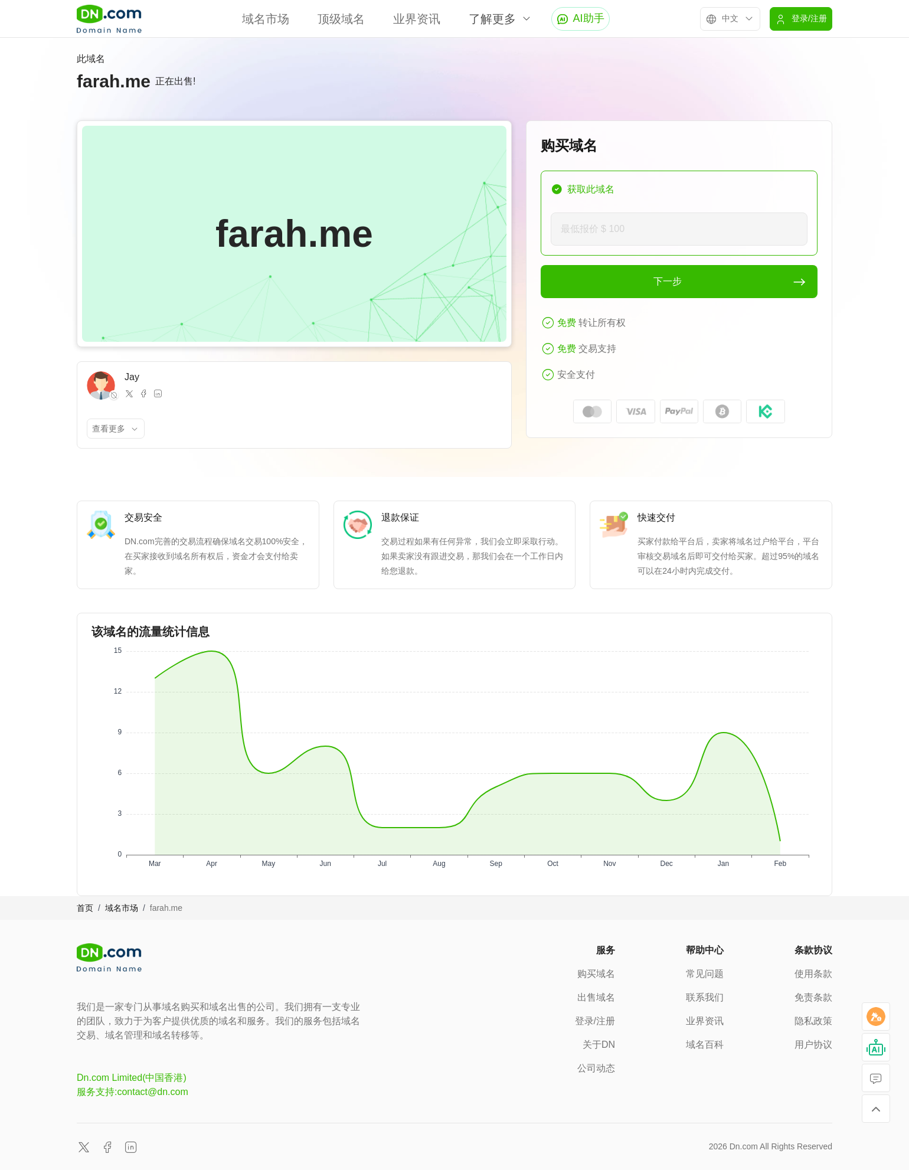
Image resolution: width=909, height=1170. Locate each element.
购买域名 (596, 974)
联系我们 (705, 997)
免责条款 (813, 997)
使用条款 (813, 974)
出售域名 (596, 997)
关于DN (599, 1045)
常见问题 (705, 974)
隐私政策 (813, 1021)
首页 (85, 908)
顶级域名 (341, 18)
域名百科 (705, 1045)
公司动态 (596, 1068)
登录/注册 (595, 1021)
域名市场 (265, 18)
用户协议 (813, 1045)
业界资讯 (416, 18)
